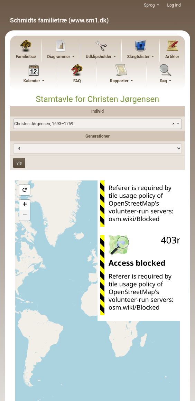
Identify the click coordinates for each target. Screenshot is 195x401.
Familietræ (26, 56)
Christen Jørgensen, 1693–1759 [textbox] (94, 124)
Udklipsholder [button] (99, 56)
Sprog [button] (150, 5)
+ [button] (24, 205)
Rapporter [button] (120, 80)
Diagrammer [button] (59, 56)
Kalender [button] (32, 80)
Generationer (97, 136)
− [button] (24, 215)
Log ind (174, 5)
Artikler (172, 56)
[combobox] (97, 124)
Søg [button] (164, 80)
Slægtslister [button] (139, 56)
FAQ (77, 80)
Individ (97, 111)
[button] (24, 190)
